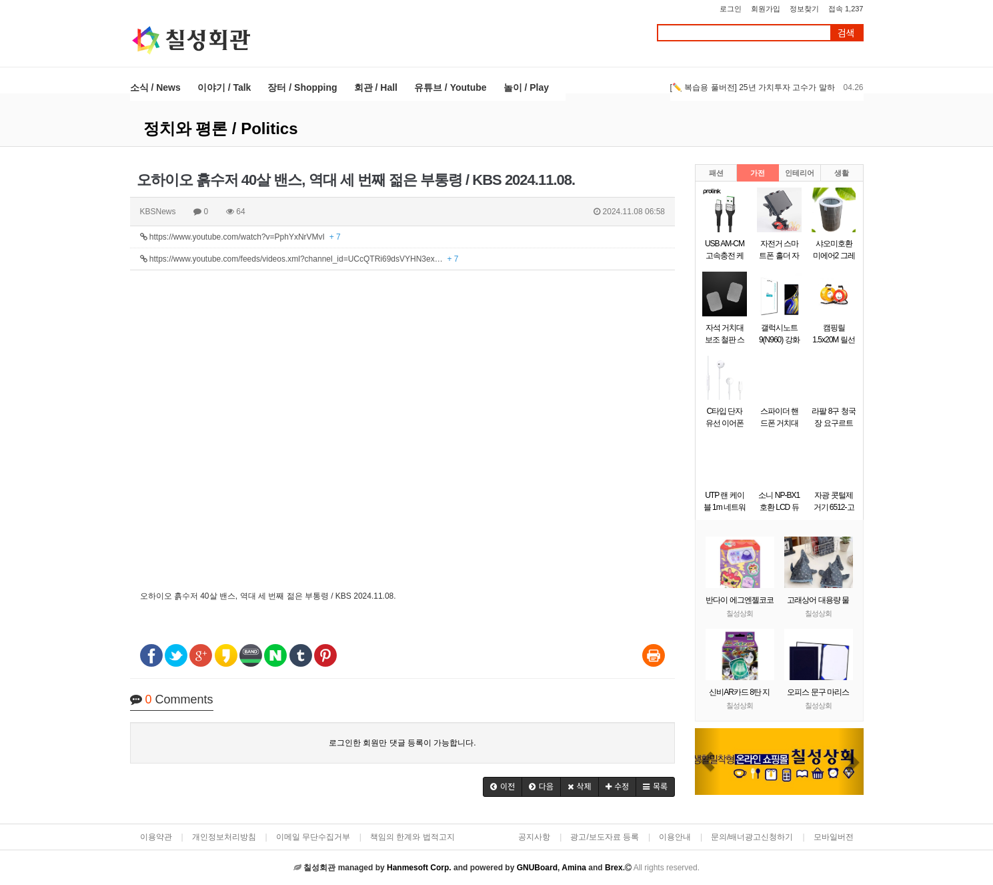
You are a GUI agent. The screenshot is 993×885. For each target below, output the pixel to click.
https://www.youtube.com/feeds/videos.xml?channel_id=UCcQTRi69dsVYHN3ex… (299, 259)
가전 (757, 173)
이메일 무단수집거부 (313, 837)
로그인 (731, 9)
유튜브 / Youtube (450, 87)
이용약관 (156, 837)
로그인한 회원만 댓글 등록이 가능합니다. (402, 743)
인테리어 (799, 173)
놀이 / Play (526, 87)
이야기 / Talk (224, 87)
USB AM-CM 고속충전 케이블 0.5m (724, 255)
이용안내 (675, 837)
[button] (502, 787)
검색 (846, 33)
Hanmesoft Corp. (419, 867)
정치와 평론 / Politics (220, 128)
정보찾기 (804, 9)
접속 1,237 (846, 9)
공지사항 (534, 837)
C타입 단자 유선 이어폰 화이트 (725, 423)
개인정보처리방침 (224, 837)
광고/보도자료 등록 (604, 837)
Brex (614, 867)
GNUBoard (537, 867)
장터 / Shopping (302, 87)
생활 (841, 173)
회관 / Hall (375, 87)
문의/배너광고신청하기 (752, 837)
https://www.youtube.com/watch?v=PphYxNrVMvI (240, 237)
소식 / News (155, 87)
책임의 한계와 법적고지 (412, 837)
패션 (716, 173)
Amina (574, 867)
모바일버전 (834, 837)
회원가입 (765, 9)
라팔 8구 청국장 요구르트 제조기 (833, 423)
